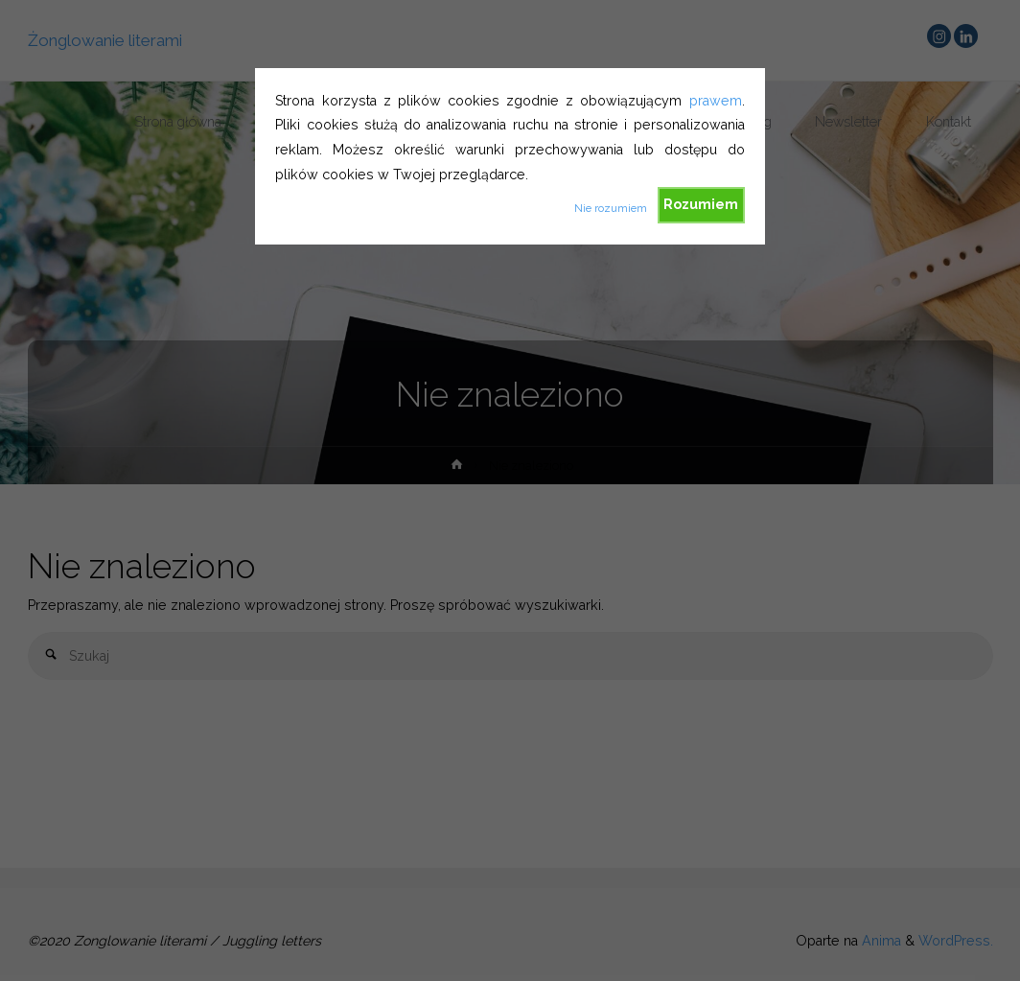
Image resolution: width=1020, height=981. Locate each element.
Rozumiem (700, 204)
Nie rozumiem (610, 208)
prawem (715, 100)
